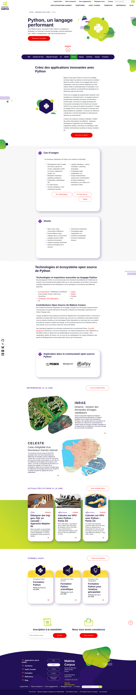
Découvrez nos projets (39, 38)
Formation (108, 5)
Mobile (66, 57)
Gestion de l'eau (38, 57)
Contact (110, 1)
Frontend (105, 57)
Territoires (80, 5)
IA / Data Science (82, 194)
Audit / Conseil (94, 5)
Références (121, 5)
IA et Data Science (44, 291)
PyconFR (91, 328)
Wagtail (73, 294)
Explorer (68, 48)
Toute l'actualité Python (98, 488)
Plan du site (32, 691)
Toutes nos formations (98, 558)
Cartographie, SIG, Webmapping (48, 298)
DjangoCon (39, 330)
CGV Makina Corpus (72, 691)
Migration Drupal (51, 57)
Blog (132, 5)
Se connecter (103, 691)
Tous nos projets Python (97, 388)
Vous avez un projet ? (81, 135)
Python (73, 57)
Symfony (89, 57)
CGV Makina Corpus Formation (89, 691)
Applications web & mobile (61, 5)
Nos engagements (85, 1)
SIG (29, 57)
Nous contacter (88, 635)
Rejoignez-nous (99, 1)
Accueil (31, 12)
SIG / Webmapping (62, 194)
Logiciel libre (58, 1)
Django (81, 57)
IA (60, 57)
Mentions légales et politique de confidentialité (50, 691)
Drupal (97, 57)
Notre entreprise (70, 1)
